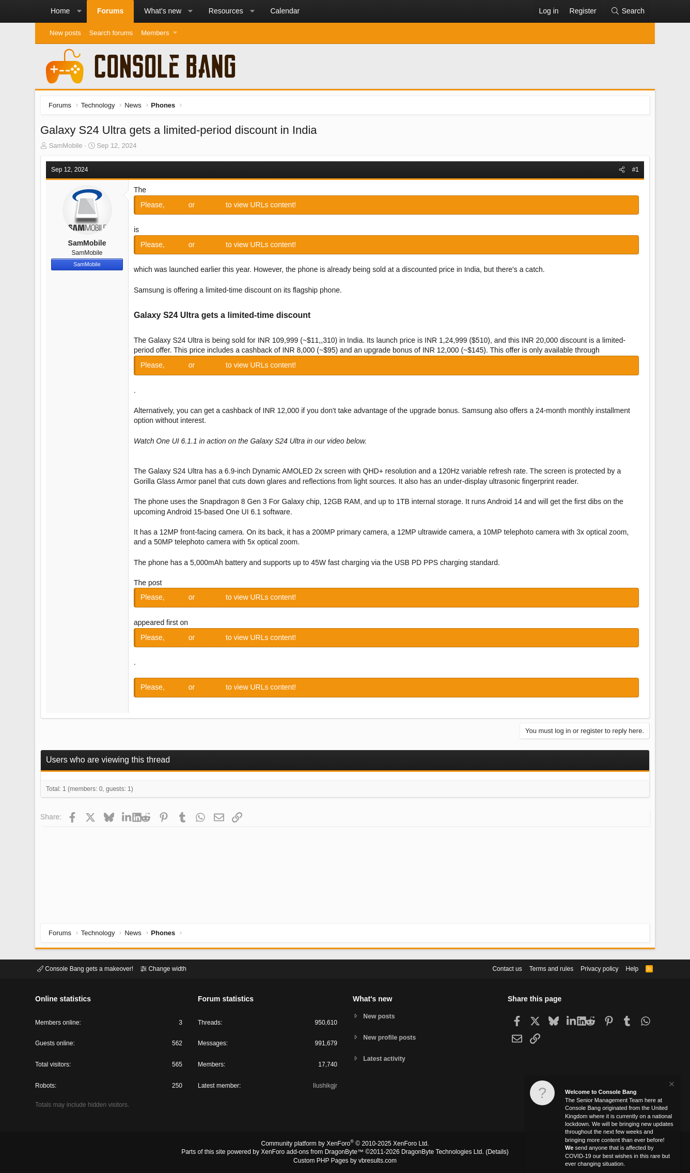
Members (155, 33)
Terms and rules (538, 968)
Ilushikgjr (324, 1087)
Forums (110, 11)
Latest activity (386, 1059)
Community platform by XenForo (345, 1145)
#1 (633, 172)
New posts (65, 33)
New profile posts (392, 1037)
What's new (162, 11)
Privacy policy (590, 968)
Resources (226, 11)
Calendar (285, 11)
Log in (180, 207)
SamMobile (68, 148)
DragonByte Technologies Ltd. (435, 1153)
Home (60, 11)
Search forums (111, 33)
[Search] (627, 11)
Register (213, 207)
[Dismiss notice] (671, 1085)
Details (484, 1153)
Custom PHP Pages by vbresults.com (344, 1161)
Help (626, 968)
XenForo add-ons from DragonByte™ (315, 1153)
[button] (79, 11)
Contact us (491, 968)
